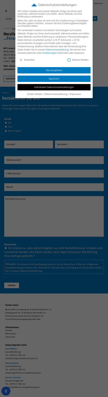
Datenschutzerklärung (57, 49)
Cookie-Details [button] (35, 94)
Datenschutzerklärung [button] (56, 94)
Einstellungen (49, 53)
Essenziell (27, 60)
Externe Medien (78, 60)
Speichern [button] (54, 78)
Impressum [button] (75, 94)
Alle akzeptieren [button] (54, 70)
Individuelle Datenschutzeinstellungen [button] (54, 87)
